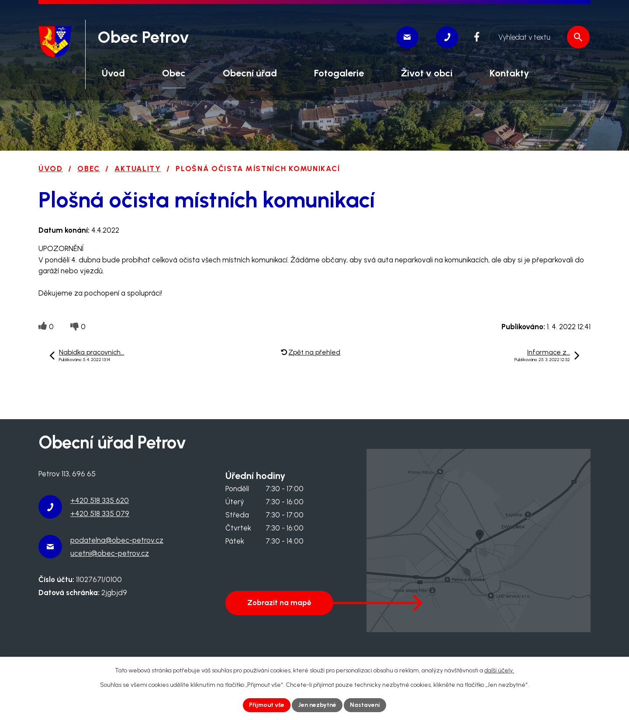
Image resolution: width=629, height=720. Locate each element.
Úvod (50, 168)
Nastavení (365, 705)
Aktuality (137, 168)
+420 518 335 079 (99, 513)
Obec (88, 168)
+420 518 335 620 (99, 500)
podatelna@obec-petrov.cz (116, 540)
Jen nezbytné (317, 705)
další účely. (499, 670)
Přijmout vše (267, 705)
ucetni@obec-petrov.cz (109, 553)
